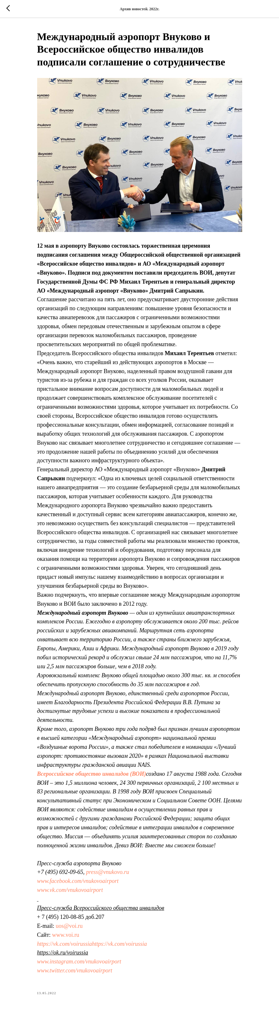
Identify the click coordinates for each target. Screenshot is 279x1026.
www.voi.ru (65, 935)
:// (50, 944)
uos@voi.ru (69, 926)
